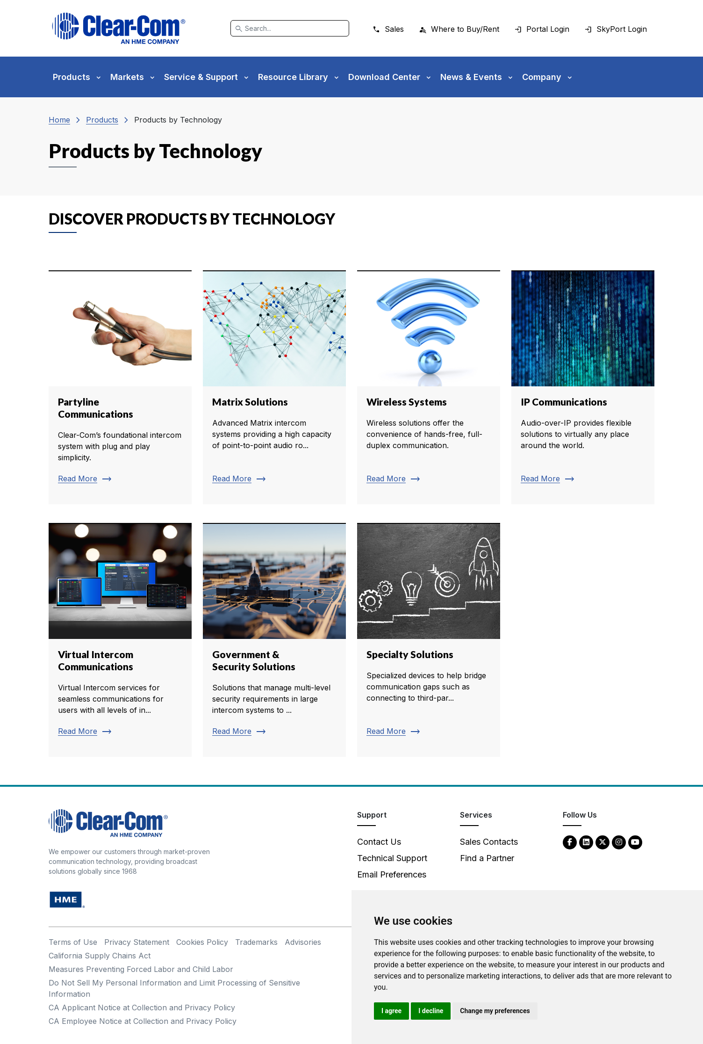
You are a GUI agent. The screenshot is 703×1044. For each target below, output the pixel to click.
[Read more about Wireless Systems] (428, 387)
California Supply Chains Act (100, 955)
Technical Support (392, 858)
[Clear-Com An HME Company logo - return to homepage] (108, 822)
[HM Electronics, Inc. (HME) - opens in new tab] (67, 899)
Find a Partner (487, 858)
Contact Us (379, 842)
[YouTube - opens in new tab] (635, 842)
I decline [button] (430, 1011)
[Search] (289, 28)
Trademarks (256, 942)
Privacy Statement (136, 942)
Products (102, 119)
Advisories (303, 942)
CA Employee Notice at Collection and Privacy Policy (143, 1021)
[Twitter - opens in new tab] (602, 842)
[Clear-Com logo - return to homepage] (119, 28)
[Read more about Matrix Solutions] (274, 387)
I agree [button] (391, 1011)
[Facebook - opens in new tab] (570, 842)
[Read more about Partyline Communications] (120, 387)
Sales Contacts (489, 842)
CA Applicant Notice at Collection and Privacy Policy (142, 1007)
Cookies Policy (202, 942)
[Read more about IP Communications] (582, 387)
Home (59, 119)
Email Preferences (391, 874)
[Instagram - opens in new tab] (619, 842)
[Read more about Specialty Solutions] (428, 640)
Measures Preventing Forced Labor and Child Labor (141, 969)
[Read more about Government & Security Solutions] (274, 640)
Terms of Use (73, 942)
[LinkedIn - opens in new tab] (586, 842)
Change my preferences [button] (495, 1011)
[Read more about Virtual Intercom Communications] (120, 640)
